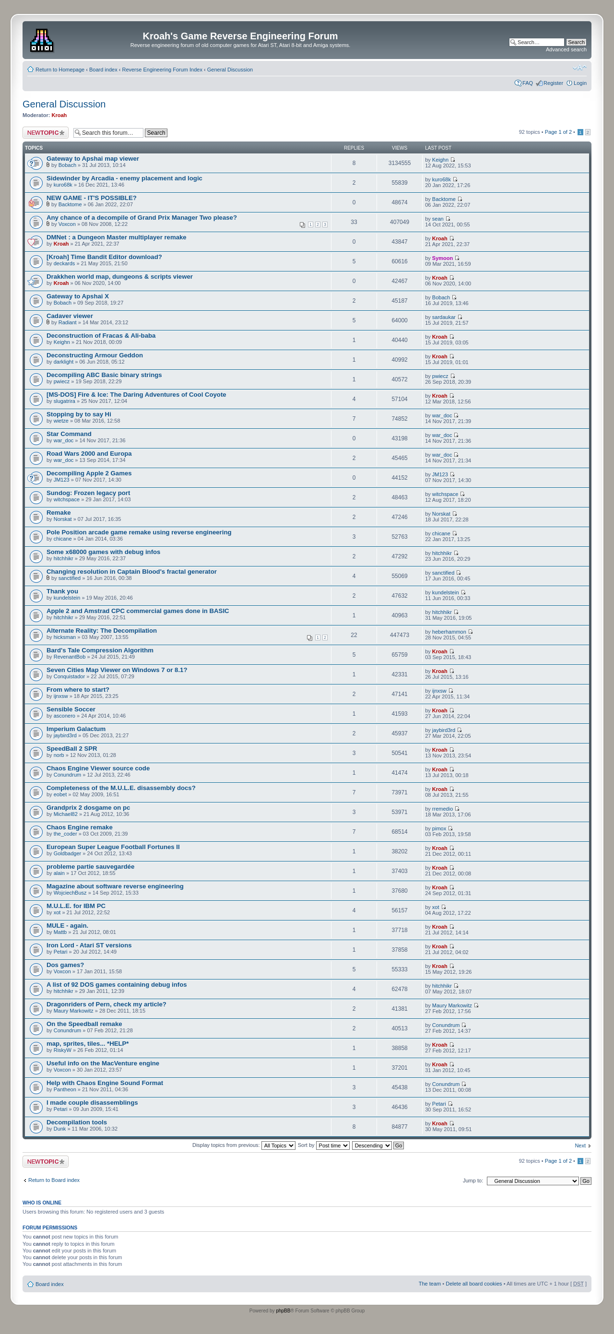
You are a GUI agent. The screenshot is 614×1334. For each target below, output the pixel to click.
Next (580, 1145)
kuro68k (63, 185)
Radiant (68, 322)
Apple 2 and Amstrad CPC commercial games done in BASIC (138, 610)
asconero (64, 716)
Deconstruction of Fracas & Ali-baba (101, 335)
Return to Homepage (59, 69)
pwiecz (62, 381)
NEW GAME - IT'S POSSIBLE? (92, 197)
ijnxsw (61, 696)
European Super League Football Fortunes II (113, 846)
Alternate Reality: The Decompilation (102, 630)
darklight (64, 362)
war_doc (442, 415)
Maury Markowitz (74, 1011)
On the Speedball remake (84, 1023)
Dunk (60, 1129)
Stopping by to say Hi (79, 414)
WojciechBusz (70, 893)
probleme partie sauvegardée (90, 866)
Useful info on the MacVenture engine (103, 1063)
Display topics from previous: (243, 1145)
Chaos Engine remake (80, 827)
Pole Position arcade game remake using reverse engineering (139, 532)
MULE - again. (67, 925)
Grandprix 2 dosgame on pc (88, 807)
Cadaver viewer (70, 315)
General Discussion (230, 69)
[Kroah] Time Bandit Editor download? (104, 256)
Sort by (324, 1145)
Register (553, 83)
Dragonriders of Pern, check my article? (106, 1004)
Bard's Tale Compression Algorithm (100, 650)
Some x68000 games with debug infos (103, 551)
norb (59, 755)
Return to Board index (54, 1180)
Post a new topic (46, 133)
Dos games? (65, 964)
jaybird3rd (65, 735)
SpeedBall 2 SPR (72, 748)
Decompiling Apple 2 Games (89, 473)
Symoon (442, 258)
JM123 (62, 480)
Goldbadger (68, 853)
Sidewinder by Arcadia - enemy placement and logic (124, 178)
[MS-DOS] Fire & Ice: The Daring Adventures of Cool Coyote (136, 394)
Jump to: (473, 1180)
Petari (61, 952)
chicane (63, 539)
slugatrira (64, 401)
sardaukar (444, 317)
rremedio (442, 809)
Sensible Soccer (71, 709)
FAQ (527, 83)
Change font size (580, 67)
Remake (59, 512)
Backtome (70, 204)
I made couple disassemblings (92, 1102)
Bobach (67, 165)
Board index (103, 69)
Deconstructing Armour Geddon (95, 355)
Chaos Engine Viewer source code (98, 768)
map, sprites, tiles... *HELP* (88, 1043)
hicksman (65, 637)
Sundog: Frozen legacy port (88, 492)
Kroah (59, 115)
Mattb (60, 932)
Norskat (63, 519)
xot (57, 912)
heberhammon (449, 632)
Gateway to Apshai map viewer (93, 158)
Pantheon (65, 1089)
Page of (558, 132)
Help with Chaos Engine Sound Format (105, 1082)
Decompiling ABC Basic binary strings (104, 374)
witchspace (67, 499)
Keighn (440, 160)
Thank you (62, 591)
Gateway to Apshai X (78, 296)
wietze (61, 421)
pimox (439, 828)
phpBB (283, 1310)
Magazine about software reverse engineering (115, 886)
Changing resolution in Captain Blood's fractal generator (132, 571)
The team (430, 1284)
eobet (60, 794)
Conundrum (67, 775)
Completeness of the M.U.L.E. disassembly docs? (121, 787)
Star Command (69, 433)
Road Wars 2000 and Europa (89, 453)
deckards (64, 263)
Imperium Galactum (76, 728)
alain (59, 873)
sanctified (70, 578)
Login (580, 83)
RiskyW (62, 1050)
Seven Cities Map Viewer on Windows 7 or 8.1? (117, 669)
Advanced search (566, 49)
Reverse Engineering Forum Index (162, 69)
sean (438, 219)
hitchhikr (63, 558)
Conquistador (69, 676)
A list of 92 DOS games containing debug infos (117, 984)
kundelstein (67, 598)
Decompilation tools (77, 1122)
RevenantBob (70, 657)
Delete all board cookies (474, 1284)
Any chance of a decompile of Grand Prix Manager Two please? (142, 217)
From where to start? (78, 689)
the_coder (65, 834)
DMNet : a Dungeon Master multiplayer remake (117, 237)
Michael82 (66, 814)
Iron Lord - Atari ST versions (89, 945)
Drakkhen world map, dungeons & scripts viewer (120, 276)
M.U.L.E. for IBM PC (76, 905)
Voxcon (67, 224)
